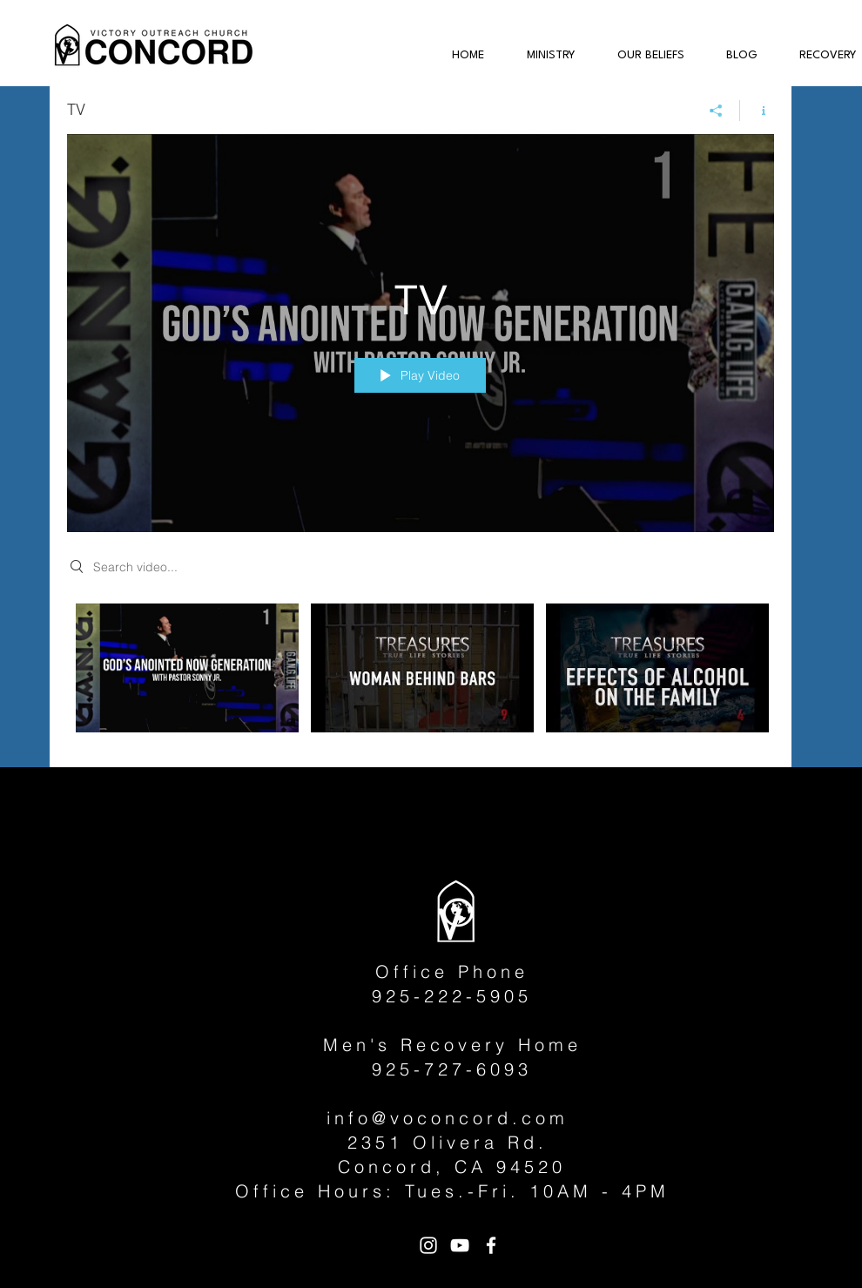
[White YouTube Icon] (459, 1245)
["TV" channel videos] (421, 672)
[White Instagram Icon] (428, 1245)
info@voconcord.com (448, 1118)
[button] (542, 55)
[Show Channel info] (757, 110)
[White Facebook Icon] (491, 1245)
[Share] (716, 110)
